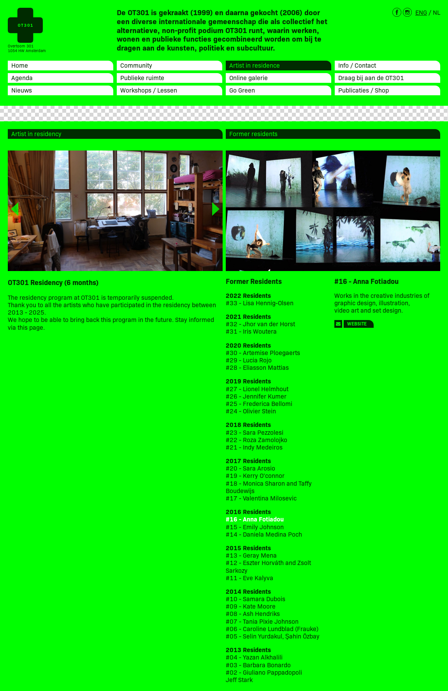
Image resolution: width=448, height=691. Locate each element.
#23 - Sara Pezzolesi (254, 432)
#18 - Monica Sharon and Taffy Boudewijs (269, 486)
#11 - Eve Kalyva (249, 577)
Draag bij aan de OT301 (371, 77)
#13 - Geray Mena (251, 555)
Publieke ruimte (142, 77)
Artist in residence (254, 65)
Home (19, 65)
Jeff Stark (239, 679)
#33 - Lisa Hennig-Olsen (259, 302)
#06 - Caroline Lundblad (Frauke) (272, 628)
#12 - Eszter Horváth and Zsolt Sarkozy (268, 566)
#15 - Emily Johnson (255, 526)
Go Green (242, 90)
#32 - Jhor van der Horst (260, 323)
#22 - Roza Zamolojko (256, 439)
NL (436, 12)
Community (136, 65)
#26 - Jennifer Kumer (256, 396)
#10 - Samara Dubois (255, 598)
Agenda (22, 77)
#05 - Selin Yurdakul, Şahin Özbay (273, 636)
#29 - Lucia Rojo (249, 360)
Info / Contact (357, 65)
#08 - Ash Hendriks (253, 613)
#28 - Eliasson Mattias (257, 367)
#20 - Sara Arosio (250, 468)
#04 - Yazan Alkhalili (254, 657)
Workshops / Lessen (148, 90)
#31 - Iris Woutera (251, 331)
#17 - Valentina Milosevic (261, 498)
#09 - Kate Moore (251, 606)
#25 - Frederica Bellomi (259, 403)
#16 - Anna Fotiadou (255, 519)
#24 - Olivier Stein (251, 411)
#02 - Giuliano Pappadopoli (264, 672)
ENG (421, 12)
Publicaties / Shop (363, 90)
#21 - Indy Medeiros (254, 447)
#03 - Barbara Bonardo (258, 664)
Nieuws (21, 90)
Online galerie (248, 77)
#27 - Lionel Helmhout (258, 388)
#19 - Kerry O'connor (255, 475)
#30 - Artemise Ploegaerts (263, 352)
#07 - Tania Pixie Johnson (262, 621)
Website (357, 323)
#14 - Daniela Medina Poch (264, 534)
